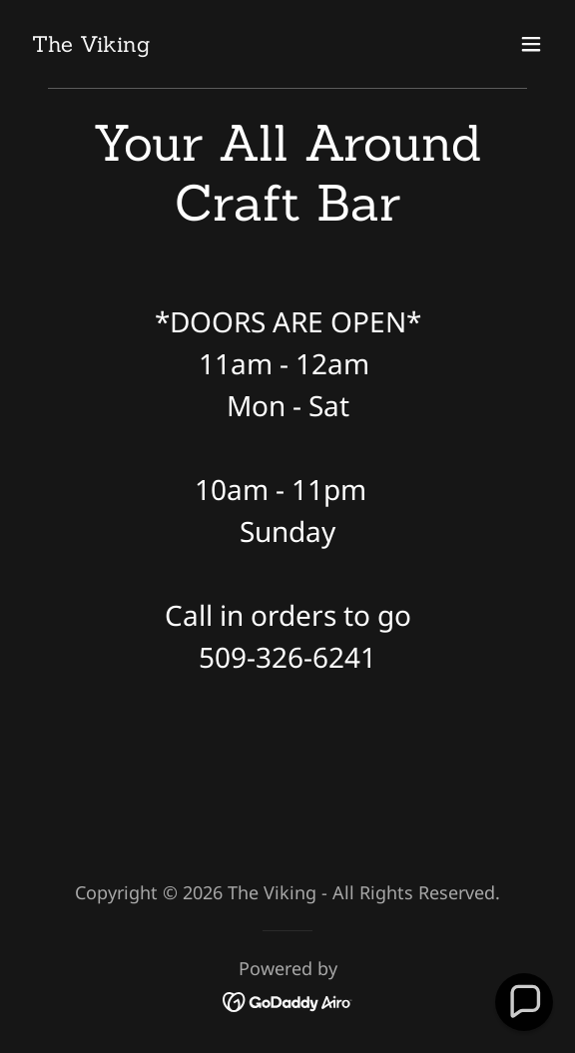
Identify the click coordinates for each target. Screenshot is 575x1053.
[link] (91, 44)
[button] (531, 44)
